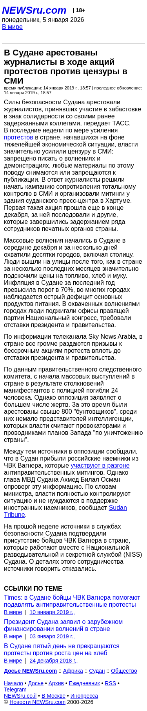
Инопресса (84, 696)
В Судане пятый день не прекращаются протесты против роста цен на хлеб (62, 649)
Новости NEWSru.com (37, 702)
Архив (56, 683)
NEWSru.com (34, 10)
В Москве (53, 696)
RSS (110, 683)
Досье (36, 683)
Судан (97, 671)
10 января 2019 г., (51, 612)
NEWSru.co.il (20, 696)
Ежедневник (84, 683)
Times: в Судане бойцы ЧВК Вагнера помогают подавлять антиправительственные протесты (72, 601)
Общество (124, 671)
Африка (73, 671)
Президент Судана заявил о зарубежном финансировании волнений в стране (63, 625)
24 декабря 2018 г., (53, 660)
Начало (13, 683)
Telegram (15, 689)
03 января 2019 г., (51, 636)
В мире (12, 26)
